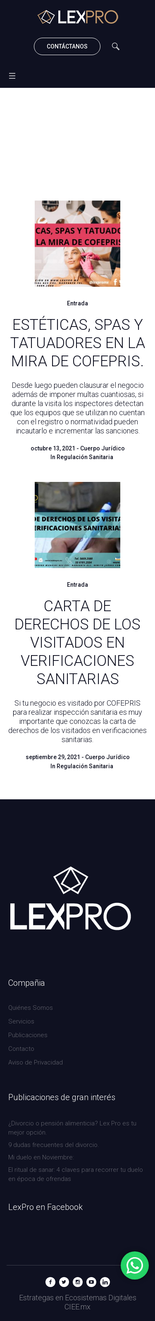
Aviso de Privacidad (35, 1062)
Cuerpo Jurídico (102, 448)
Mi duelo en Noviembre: (42, 1157)
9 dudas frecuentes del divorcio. (53, 1145)
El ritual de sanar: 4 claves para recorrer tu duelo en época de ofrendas (75, 1174)
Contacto (21, 1048)
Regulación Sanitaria (85, 457)
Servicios (21, 1021)
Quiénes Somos (30, 1007)
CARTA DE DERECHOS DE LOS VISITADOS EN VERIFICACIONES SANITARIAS (77, 643)
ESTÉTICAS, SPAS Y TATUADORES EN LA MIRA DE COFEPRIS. (77, 343)
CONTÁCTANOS (67, 46)
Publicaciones (28, 1035)
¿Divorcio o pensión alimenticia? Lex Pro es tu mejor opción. (72, 1128)
